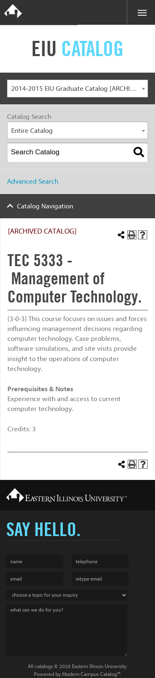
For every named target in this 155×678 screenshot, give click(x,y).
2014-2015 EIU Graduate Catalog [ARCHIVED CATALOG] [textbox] (79, 88)
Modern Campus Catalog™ (91, 674)
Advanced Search (32, 181)
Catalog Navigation (45, 206)
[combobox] (77, 88)
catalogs (44, 666)
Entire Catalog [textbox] (32, 131)
